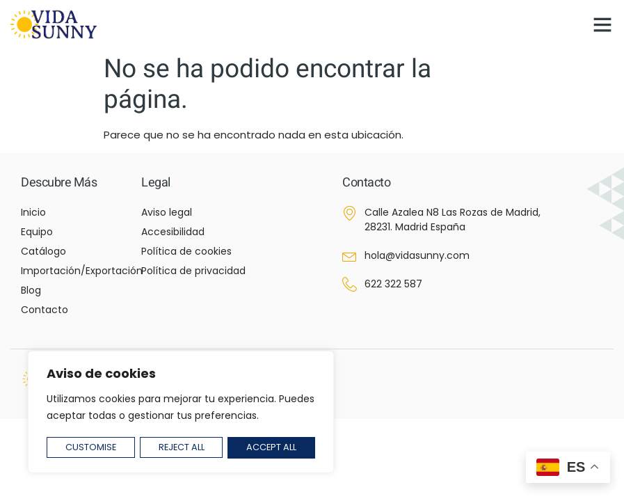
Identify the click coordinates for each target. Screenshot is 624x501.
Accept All (271, 447)
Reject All (181, 447)
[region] (181, 413)
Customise (90, 447)
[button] (602, 24)
